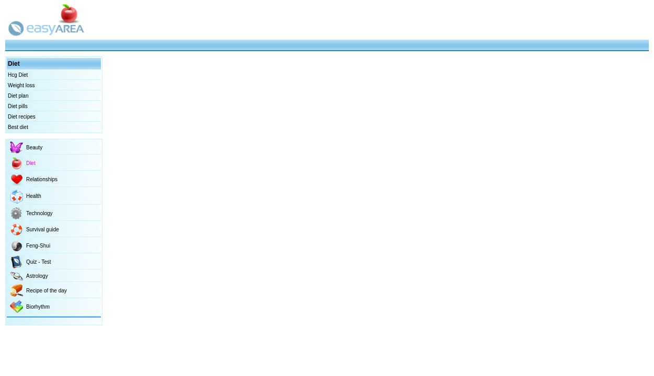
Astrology (37, 276)
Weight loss (21, 85)
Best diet (18, 127)
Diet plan (18, 96)
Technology (39, 213)
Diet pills (18, 106)
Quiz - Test (38, 262)
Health (33, 196)
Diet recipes (22, 117)
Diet (31, 163)
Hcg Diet (18, 75)
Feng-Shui (38, 246)
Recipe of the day (46, 290)
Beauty (34, 147)
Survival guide (42, 229)
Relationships (42, 179)
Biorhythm (38, 307)
